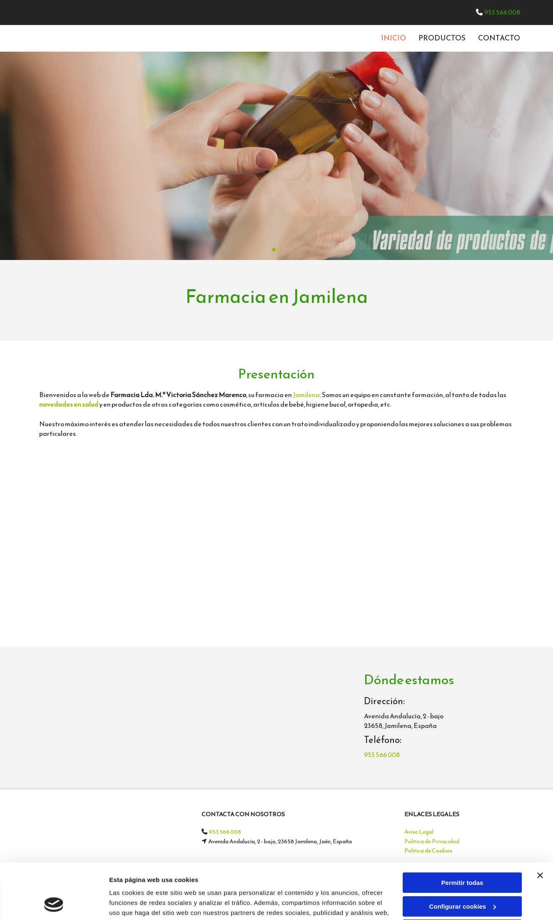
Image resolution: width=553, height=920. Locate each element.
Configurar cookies (462, 854)
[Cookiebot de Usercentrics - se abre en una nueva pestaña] (53, 904)
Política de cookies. (320, 880)
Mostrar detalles (133, 903)
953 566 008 (502, 12)
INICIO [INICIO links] (393, 37)
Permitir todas (462, 830)
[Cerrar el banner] (540, 823)
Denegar (462, 877)
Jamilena (306, 395)
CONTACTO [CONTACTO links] (499, 37)
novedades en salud (68, 404)
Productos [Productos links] (442, 37)
